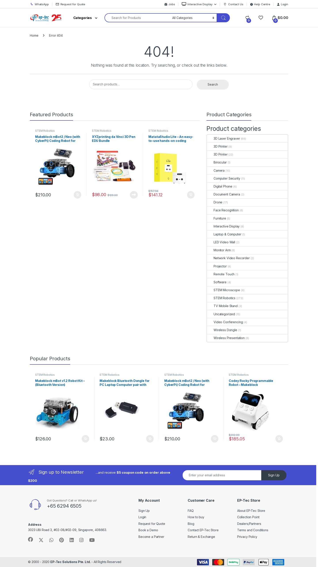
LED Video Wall (221, 242)
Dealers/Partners (249, 524)
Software (217, 282)
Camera (216, 170)
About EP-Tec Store (251, 511)
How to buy (196, 517)
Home (34, 35)
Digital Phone (219, 186)
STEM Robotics (45, 130)
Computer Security (223, 178)
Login (282, 4)
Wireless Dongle (222, 330)
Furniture (216, 218)
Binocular (217, 162)
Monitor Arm (219, 250)
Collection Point (248, 517)
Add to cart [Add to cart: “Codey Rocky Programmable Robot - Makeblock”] (279, 439)
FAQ (191, 511)
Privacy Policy (247, 537)
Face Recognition (223, 210)
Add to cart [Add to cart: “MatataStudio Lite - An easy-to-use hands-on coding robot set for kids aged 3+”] (191, 195)
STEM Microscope (223, 290)
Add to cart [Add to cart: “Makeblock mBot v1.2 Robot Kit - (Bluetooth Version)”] (85, 439)
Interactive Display (197, 4)
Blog (191, 524)
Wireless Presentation (226, 338)
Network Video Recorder (228, 258)
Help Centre (260, 4)
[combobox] (137, 17)
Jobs (170, 4)
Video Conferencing (225, 322)
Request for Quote (70, 4)
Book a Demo (148, 530)
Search (213, 84)
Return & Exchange (201, 537)
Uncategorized (221, 314)
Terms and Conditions (252, 530)
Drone (214, 202)
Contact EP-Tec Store (203, 530)
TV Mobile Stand (222, 306)
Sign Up (274, 475)
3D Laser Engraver (223, 138)
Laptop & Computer (224, 234)
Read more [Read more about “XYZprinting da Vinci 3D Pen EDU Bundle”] (134, 195)
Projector (217, 266)
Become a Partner (151, 537)
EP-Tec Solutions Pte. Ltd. (70, 562)
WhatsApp (39, 4)
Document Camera (223, 194)
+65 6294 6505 (64, 506)
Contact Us (233, 4)
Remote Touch (221, 274)
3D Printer (217, 146)
